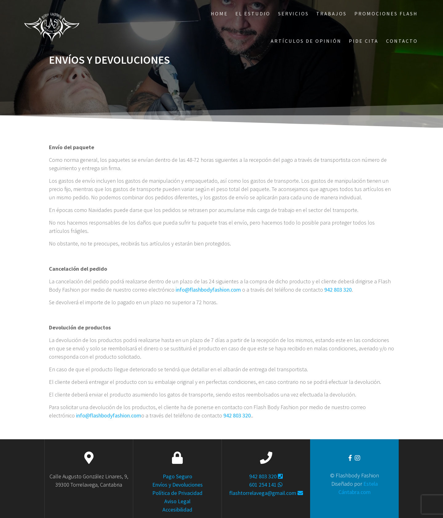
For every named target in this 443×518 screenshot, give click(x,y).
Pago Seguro (177, 476)
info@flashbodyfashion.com (208, 289)
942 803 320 (338, 289)
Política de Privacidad (177, 492)
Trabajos (331, 13)
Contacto (402, 41)
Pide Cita (363, 41)
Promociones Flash (386, 13)
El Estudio (252, 13)
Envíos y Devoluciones (177, 484)
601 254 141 (266, 484)
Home (219, 13)
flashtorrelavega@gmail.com (266, 492)
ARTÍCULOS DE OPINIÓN (306, 41)
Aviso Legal (177, 501)
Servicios (293, 13)
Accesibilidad (177, 509)
